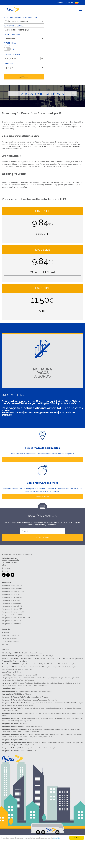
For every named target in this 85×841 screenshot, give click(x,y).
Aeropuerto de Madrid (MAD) (12, 606)
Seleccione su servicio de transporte (21, 17)
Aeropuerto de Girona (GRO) (12, 597)
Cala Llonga (52, 667)
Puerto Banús (11, 680)
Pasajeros (8, 63)
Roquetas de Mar (38, 656)
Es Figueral (19, 669)
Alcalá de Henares (24, 675)
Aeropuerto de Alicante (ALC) (12, 585)
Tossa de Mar (77, 664)
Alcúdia (34, 743)
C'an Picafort (51, 743)
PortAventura (17, 661)
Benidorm (26, 653)
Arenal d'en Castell (26, 683)
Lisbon (18, 672)
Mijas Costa (75, 678)
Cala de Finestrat (36, 653)
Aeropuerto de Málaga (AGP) (12, 609)
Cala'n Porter (32, 685)
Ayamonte (62, 708)
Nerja (4, 680)
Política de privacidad (9, 638)
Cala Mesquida (22, 745)
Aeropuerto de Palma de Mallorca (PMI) (16, 618)
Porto (19, 688)
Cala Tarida (69, 667)
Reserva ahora (42, 497)
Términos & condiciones (10, 641)
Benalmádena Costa (33, 678)
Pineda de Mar (7, 661)
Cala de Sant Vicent (22, 667)
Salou (25, 661)
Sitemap (5, 644)
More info (57, 838)
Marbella (67, 678)
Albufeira (24, 708)
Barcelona (24, 659)
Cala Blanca (38, 683)
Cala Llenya (43, 667)
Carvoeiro (10, 710)
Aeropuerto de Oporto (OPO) (12, 615)
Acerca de (5, 632)
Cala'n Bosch (12, 685)
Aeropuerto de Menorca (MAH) (13, 612)
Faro (16, 710)
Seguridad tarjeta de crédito (12, 635)
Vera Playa (49, 656)
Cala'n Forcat (22, 685)
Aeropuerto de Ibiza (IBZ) (11, 600)
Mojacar (29, 656)
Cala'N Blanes (7, 737)
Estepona (45, 678)
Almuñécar (22, 678)
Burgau (69, 708)
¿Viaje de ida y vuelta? (10, 44)
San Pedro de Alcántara (25, 680)
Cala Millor (32, 745)
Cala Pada (61, 667)
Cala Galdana (59, 683)
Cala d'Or (68, 743)
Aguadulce (21, 656)
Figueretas (27, 669)
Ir (42, 459)
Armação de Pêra (51, 708)
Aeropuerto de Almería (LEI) (12, 588)
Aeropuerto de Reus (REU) (11, 621)
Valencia (28, 694)
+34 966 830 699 (11, 562)
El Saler (21, 694)
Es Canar (11, 669)
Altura (38, 708)
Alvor (42, 708)
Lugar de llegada (12, 34)
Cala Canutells (48, 683)
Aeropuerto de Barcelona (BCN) (13, 591)
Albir (20, 653)
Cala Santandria (70, 683)
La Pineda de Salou (54, 659)
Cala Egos (75, 743)
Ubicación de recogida (14, 26)
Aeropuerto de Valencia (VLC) (12, 624)
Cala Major (12, 745)
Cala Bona (60, 743)
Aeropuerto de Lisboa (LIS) (11, 603)
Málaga (60, 678)
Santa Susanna (67, 664)
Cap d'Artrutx (42, 685)
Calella (36, 659)
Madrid (34, 675)
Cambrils (43, 659)
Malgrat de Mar (77, 659)
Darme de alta (42, 538)
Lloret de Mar (66, 659)
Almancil (31, 708)
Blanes (30, 659)
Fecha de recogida (12, 54)
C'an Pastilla (41, 743)
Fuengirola (53, 678)
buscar (24, 77)
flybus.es (5, 571)
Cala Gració (34, 667)
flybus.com (6, 568)
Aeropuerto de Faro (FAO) (11, 594)
